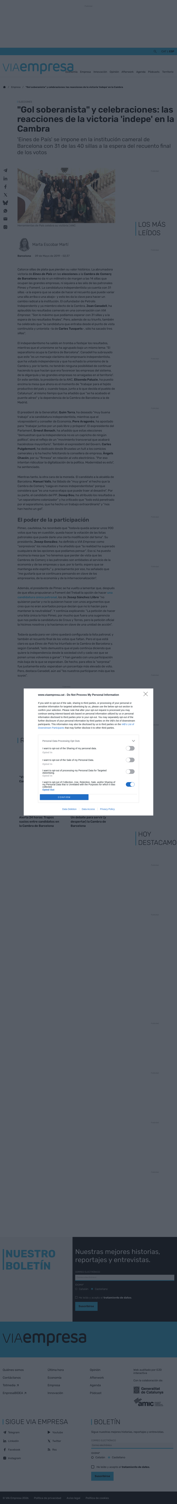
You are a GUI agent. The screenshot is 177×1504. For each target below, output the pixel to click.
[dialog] (88, 752)
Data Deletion (69, 809)
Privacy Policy (107, 809)
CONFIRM (64, 797)
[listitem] (88, 741)
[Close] (147, 695)
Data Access (88, 809)
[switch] (130, 748)
